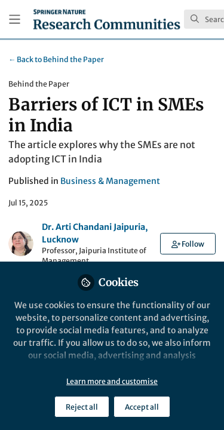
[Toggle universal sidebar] (14, 19)
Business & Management (110, 181)
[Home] (106, 19)
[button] (188, 243)
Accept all (142, 407)
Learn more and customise (112, 381)
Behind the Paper (56, 59)
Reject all (82, 407)
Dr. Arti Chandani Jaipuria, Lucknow (95, 233)
